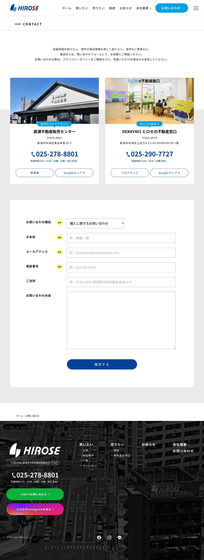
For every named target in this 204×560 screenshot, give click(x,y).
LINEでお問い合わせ (34, 494)
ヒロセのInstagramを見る (33, 509)
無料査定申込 (122, 455)
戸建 (85, 460)
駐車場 (35, 173)
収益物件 (88, 455)
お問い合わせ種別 (38, 222)
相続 (112, 8)
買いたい (82, 8)
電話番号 (32, 266)
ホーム (67, 8)
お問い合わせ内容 (38, 295)
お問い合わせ (170, 8)
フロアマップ (129, 173)
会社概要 (142, 8)
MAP (56, 462)
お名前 (31, 237)
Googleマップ (73, 173)
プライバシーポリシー (77, 59)
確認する (102, 364)
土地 (85, 450)
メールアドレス (37, 251)
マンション (90, 465)
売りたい (98, 8)
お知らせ (126, 8)
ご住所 (31, 281)
